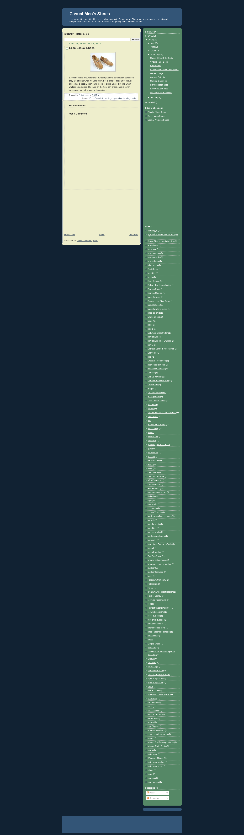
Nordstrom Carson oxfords (160, 544)
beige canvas (154, 253)
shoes (150, 640)
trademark (152, 718)
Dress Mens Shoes (156, 116)
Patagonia (152, 584)
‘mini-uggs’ (152, 230)
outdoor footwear (155, 572)
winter (150, 770)
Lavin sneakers (154, 484)
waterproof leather (156, 762)
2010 (151, 40)
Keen (150, 468)
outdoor (151, 568)
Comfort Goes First (159, 81)
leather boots (153, 488)
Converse (152, 353)
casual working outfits (157, 309)
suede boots (153, 690)
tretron (151, 722)
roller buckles (154, 616)
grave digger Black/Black (159, 444)
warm (150, 750)
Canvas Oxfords (157, 77)
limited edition (154, 496)
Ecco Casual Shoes (98, 98)
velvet (150, 738)
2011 (151, 36)
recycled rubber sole (157, 600)
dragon (151, 389)
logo (110, 98)
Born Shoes (155, 66)
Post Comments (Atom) (87, 241)
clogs (150, 321)
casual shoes (154, 305)
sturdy (150, 686)
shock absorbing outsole (159, 632)
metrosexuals (154, 532)
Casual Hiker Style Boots (161, 58)
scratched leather (155, 624)
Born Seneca (153, 281)
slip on (151, 658)
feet (149, 421)
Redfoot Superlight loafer (159, 608)
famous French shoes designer (162, 412)
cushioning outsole (156, 369)
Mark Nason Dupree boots (159, 516)
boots (150, 277)
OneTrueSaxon (154, 556)
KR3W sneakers (155, 480)
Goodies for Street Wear (161, 93)
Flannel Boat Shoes (159, 85)
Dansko (151, 373)
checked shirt (154, 313)
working (151, 778)
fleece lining (153, 428)
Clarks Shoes (154, 317)
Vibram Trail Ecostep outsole (161, 742)
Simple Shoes (154, 644)
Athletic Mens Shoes (157, 112)
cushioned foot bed (156, 365)
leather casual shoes (157, 492)
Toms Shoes (153, 710)
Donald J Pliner (155, 377)
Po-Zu (150, 588)
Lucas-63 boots (155, 512)
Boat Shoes (153, 269)
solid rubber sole (155, 670)
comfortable (153, 337)
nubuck (151, 548)
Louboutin (152, 508)
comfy (150, 345)
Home (102, 235)
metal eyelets (154, 524)
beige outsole (154, 257)
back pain (152, 249)
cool (149, 357)
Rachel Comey (154, 596)
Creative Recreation (157, 361)
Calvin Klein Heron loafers (159, 285)
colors (150, 329)
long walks (152, 504)
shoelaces (152, 636)
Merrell (151, 520)
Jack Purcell (153, 460)
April (153, 47)
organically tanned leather (159, 564)
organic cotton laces (157, 560)
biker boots (153, 265)
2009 (151, 102)
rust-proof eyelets (155, 620)
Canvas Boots (154, 289)
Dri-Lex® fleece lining (157, 393)
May (153, 43)
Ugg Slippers (153, 726)
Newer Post (69, 235)
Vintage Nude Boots (159, 62)
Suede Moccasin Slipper (159, 694)
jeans (150, 464)
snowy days (153, 666)
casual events (154, 297)
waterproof (152, 754)
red (149, 604)
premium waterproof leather (160, 592)
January (155, 97)
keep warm (153, 472)
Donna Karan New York (158, 381)
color (150, 325)
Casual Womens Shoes (158, 120)
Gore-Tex (152, 440)
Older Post (133, 235)
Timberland (153, 702)
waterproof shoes (155, 766)
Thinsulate (152, 698)
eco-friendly (153, 405)
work (150, 774)
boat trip (151, 273)
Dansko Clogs (156, 73)
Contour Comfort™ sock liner (161, 349)
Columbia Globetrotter (158, 333)
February (155, 55)
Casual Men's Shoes (89, 13)
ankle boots (153, 245)
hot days (151, 456)
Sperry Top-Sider (155, 682)
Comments (153, 798)
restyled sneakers (156, 612)
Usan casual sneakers (158, 734)
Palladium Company (157, 580)
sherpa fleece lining (156, 628)
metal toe (152, 528)
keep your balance (156, 476)
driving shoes (154, 397)
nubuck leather (154, 552)
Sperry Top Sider (155, 678)
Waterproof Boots (156, 758)
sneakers (152, 662)
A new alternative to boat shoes (164, 69)
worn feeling (153, 782)
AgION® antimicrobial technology (163, 234)
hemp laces (153, 452)
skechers (152, 648)
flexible (151, 432)
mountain (152, 540)
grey (150, 448)
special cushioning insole (124, 98)
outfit (150, 576)
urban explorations (156, 730)
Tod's (150, 706)
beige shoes (153, 261)
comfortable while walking (159, 341)
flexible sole (153, 436)
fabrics (151, 409)
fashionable (153, 416)
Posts (150, 793)
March (154, 51)
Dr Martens (153, 385)
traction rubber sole (156, 714)
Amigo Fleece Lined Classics (161, 241)
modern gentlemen (156, 536)
